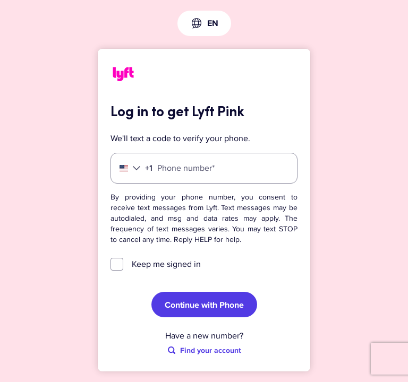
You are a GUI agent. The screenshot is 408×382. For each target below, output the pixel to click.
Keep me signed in (166, 264)
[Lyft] (123, 76)
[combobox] (204, 23)
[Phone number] (204, 168)
